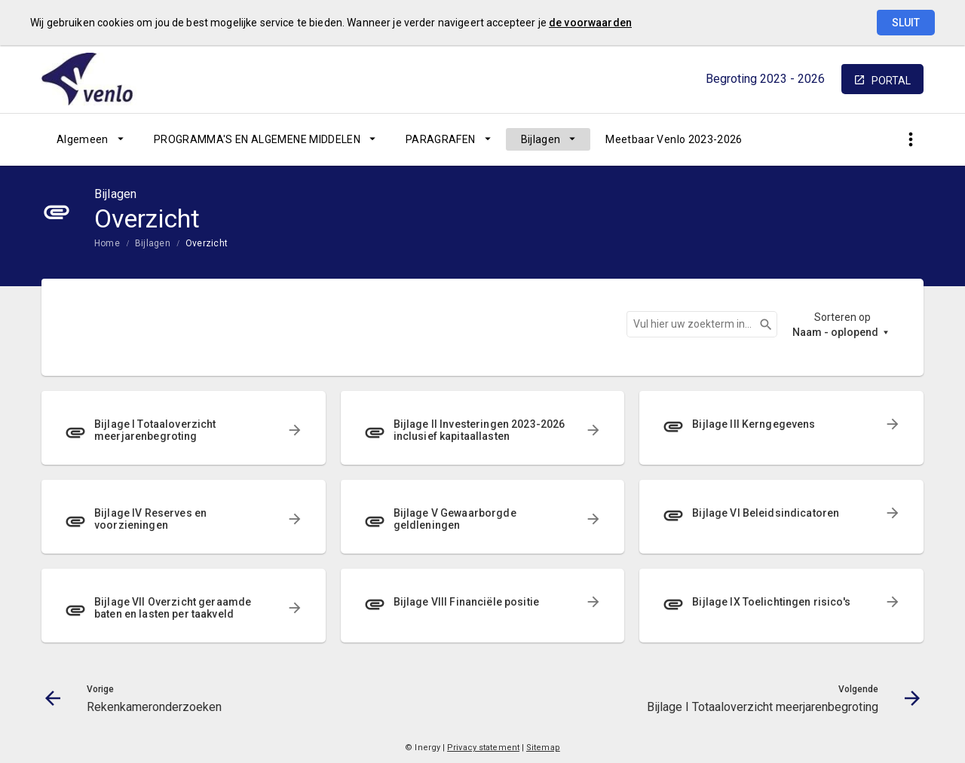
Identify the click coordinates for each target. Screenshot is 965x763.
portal (891, 81)
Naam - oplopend (835, 332)
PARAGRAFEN (441, 139)
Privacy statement (483, 747)
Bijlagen (541, 139)
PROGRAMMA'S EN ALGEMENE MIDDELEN (257, 139)
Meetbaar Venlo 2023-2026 (673, 139)
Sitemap (543, 747)
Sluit (906, 23)
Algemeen (83, 139)
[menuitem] (90, 139)
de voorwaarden (590, 23)
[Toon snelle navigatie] (910, 140)
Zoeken (759, 325)
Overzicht (206, 243)
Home (107, 243)
